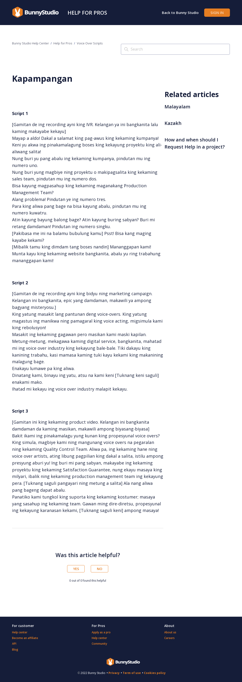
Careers (169, 638)
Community (99, 644)
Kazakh (173, 123)
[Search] (175, 49)
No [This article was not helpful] (99, 568)
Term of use (132, 673)
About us (170, 632)
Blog (15, 650)
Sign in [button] (217, 12)
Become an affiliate (25, 638)
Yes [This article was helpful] (76, 568)
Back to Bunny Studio (180, 12)
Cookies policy (155, 673)
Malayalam (177, 106)
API (14, 644)
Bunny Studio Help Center (30, 43)
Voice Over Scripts (90, 43)
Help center (19, 632)
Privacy (114, 673)
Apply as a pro (101, 632)
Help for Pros (87, 12)
